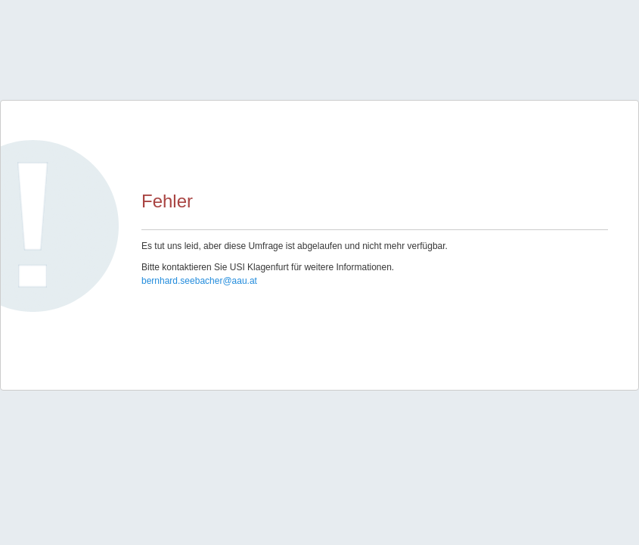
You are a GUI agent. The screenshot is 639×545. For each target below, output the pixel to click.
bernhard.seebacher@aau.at (199, 281)
